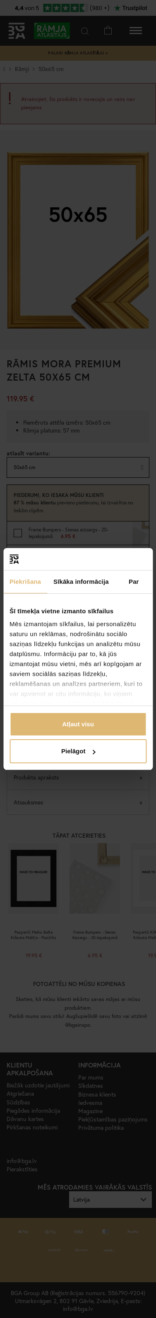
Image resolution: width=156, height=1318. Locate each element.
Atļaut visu (78, 724)
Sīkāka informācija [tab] (81, 581)
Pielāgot (78, 751)
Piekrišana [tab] (25, 581)
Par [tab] (134, 581)
